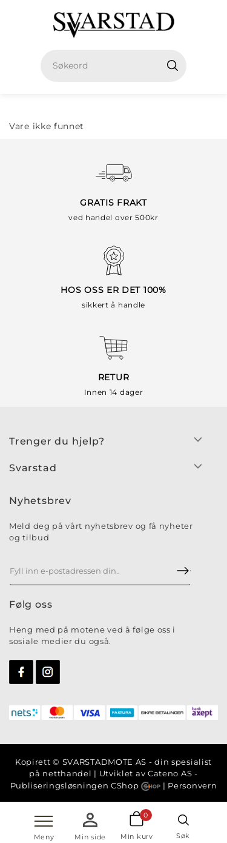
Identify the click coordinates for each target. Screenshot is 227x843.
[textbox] (118, 65)
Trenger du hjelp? (57, 441)
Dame (131, 106)
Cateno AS (170, 773)
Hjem (94, 106)
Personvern (192, 785)
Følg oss (30, 604)
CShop (135, 785)
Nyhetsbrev (40, 500)
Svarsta (29, 468)
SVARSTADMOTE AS (104, 762)
